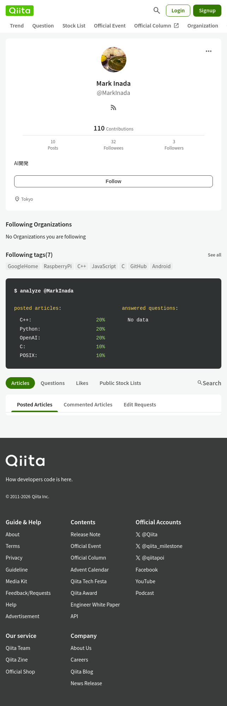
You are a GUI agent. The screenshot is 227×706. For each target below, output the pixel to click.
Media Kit (16, 581)
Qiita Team (18, 647)
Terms (13, 545)
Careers (79, 659)
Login (178, 10)
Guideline (17, 569)
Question (43, 25)
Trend (17, 25)
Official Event (110, 25)
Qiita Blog (82, 671)
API (74, 616)
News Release (86, 683)
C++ (81, 266)
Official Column (156, 25)
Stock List (73, 25)
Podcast (145, 592)
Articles (20, 382)
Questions (53, 382)
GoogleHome (23, 266)
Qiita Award (84, 592)
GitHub (138, 266)
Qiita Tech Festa (89, 581)
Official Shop (20, 671)
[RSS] (113, 107)
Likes (82, 382)
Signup (207, 10)
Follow (113, 181)
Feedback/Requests (28, 592)
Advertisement (23, 616)
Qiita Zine (17, 659)
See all (214, 255)
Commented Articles (88, 404)
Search (209, 383)
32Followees (113, 144)
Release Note (85, 534)
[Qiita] (20, 10)
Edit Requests (140, 404)
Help (11, 604)
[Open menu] (209, 51)
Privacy (14, 557)
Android (161, 266)
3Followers (174, 144)
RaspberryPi (58, 266)
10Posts (53, 144)
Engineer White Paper (95, 604)
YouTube (145, 581)
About (12, 534)
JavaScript (104, 266)
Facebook (147, 569)
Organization (202, 25)
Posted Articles (34, 404)
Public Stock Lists (120, 382)
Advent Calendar (90, 569)
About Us (81, 647)
